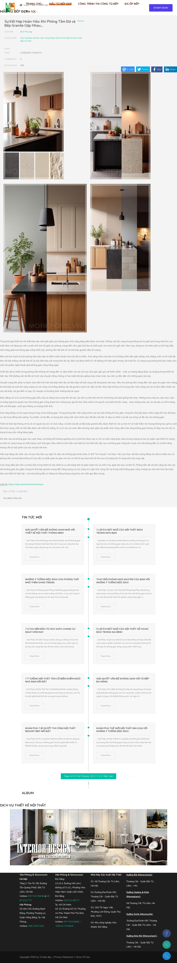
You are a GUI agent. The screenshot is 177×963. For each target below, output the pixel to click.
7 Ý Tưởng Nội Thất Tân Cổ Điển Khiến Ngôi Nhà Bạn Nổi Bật (52, 680)
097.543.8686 (36, 896)
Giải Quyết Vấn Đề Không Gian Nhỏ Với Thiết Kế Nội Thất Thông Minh (50, 531)
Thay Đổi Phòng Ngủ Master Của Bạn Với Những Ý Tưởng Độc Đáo (123, 581)
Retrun (81, 21)
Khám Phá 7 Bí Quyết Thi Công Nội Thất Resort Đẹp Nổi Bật (50, 730)
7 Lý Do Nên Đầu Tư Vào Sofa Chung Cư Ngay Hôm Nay (50, 630)
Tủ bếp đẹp (45, 957)
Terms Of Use (83, 957)
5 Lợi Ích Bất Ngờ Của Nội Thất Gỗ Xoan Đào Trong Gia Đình (122, 630)
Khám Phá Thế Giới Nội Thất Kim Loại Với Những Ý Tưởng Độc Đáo (121, 730)
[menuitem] (34, 4)
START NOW (161, 7)
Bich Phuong (26, 31)
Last (111, 776)
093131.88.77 (71, 900)
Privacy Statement (63, 957)
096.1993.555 (36, 926)
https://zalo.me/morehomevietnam (25, 484)
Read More (34, 557)
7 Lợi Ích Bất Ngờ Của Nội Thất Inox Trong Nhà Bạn (119, 531)
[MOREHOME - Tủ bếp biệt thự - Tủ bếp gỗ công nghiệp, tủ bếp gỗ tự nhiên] (10, 7)
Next (106, 776)
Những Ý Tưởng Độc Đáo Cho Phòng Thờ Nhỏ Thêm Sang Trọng (52, 581)
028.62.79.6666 (64, 926)
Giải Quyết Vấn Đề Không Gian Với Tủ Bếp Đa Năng (122, 680)
